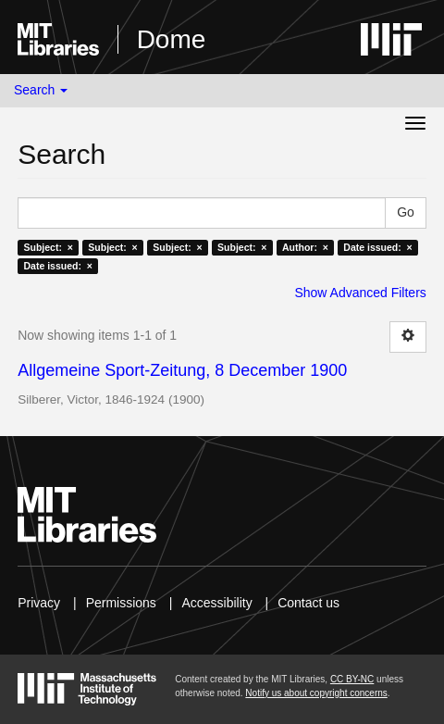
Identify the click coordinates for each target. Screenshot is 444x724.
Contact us (308, 602)
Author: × (305, 247)
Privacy (39, 602)
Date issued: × (377, 247)
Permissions (121, 602)
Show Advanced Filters (360, 292)
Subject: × (47, 247)
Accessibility (216, 602)
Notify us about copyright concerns (316, 693)
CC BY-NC (352, 679)
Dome (171, 39)
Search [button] (41, 89)
